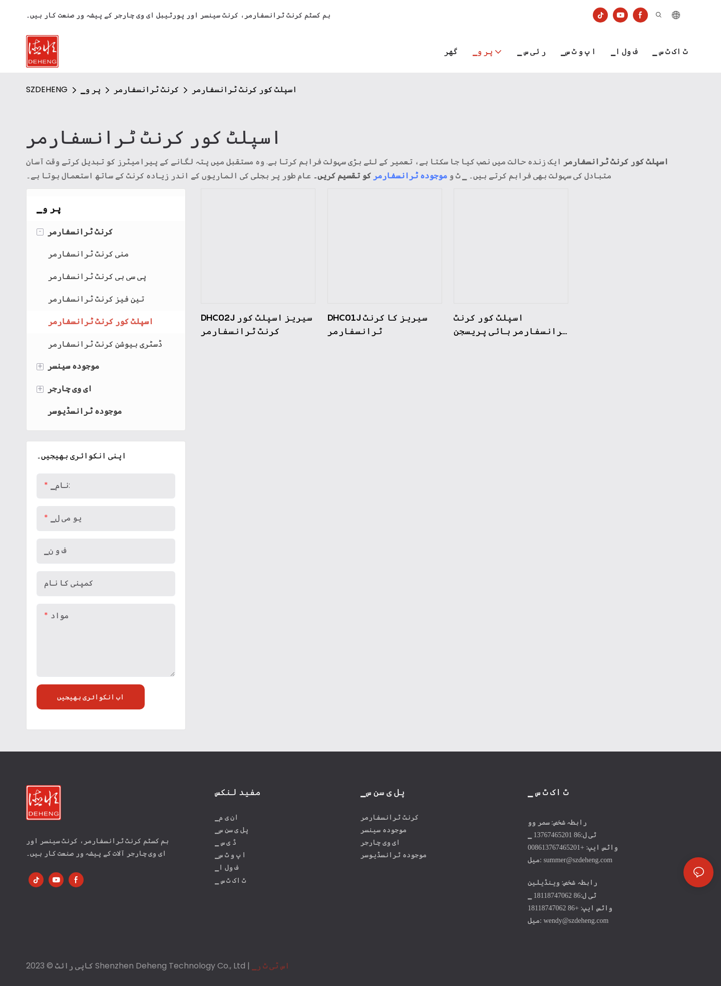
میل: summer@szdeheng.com (570, 860)
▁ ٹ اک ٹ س (230, 880)
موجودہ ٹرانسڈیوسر (393, 855)
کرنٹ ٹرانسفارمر (146, 89)
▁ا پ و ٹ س (230, 855)
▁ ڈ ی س (225, 842)
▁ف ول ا (226, 867)
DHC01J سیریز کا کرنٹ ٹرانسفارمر (377, 324)
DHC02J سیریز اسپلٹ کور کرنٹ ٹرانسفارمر (256, 324)
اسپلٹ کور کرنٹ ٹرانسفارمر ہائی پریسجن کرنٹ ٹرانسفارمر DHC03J (511, 325)
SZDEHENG (47, 89)
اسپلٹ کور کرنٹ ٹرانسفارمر (244, 89)
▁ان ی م (226, 817)
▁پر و (91, 89)
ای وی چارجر (380, 842)
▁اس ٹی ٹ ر (270, 965)
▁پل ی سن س (231, 830)
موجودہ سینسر (383, 830)
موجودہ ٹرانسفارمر (410, 175)
